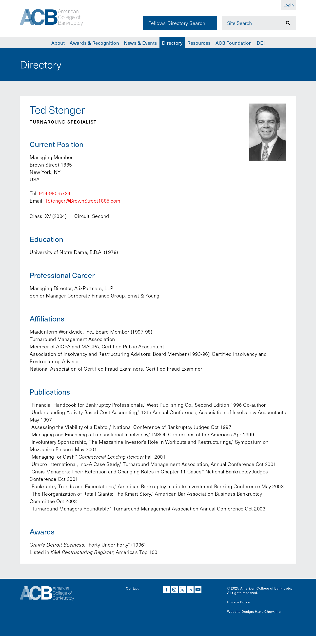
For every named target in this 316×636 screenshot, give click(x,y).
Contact (132, 588)
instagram (174, 589)
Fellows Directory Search (176, 23)
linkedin (190, 589)
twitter (182, 589)
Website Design (240, 611)
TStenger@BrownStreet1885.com (82, 200)
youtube (198, 589)
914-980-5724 (55, 193)
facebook (166, 589)
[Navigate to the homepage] (53, 18)
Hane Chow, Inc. (268, 611)
